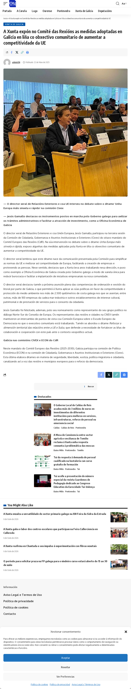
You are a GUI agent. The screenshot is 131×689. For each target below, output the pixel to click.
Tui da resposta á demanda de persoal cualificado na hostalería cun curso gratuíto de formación (75, 461)
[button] (126, 631)
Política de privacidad (60, 684)
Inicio (5, 18)
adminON (16, 62)
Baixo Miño (59, 450)
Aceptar (65, 657)
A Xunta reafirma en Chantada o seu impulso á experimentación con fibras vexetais (50, 545)
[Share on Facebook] (11, 52)
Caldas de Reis (67, 427)
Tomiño (80, 450)
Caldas (57, 427)
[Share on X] (17, 52)
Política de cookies (39, 684)
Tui (78, 469)
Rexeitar (65, 667)
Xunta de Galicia (14, 24)
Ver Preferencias (65, 676)
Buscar (91, 386)
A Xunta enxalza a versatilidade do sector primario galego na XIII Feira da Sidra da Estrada (54, 513)
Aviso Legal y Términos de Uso (86, 684)
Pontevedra (81, 427)
